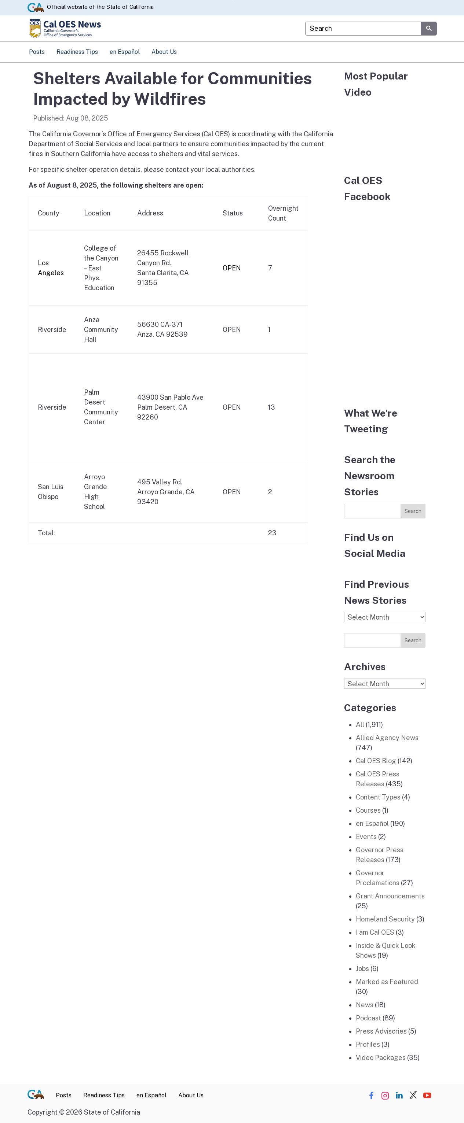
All (360, 724)
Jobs (362, 968)
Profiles (368, 1044)
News (364, 1005)
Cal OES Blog (376, 761)
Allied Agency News (387, 738)
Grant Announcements (390, 896)
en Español (125, 51)
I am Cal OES (375, 932)
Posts (37, 51)
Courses (368, 810)
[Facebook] (384, 300)
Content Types (378, 797)
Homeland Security (385, 919)
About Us (164, 51)
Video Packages (381, 1057)
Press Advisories (381, 1031)
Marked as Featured (387, 982)
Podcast (368, 1018)
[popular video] (384, 131)
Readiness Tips (77, 51)
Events (366, 837)
